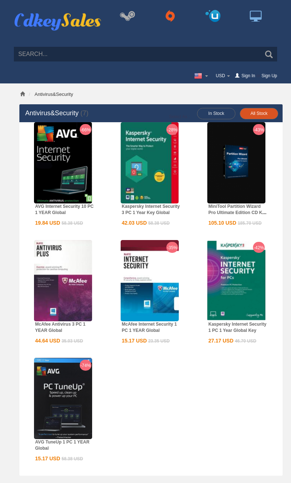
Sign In (248, 75)
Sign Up (269, 75)
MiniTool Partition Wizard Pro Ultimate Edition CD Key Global (237, 212)
